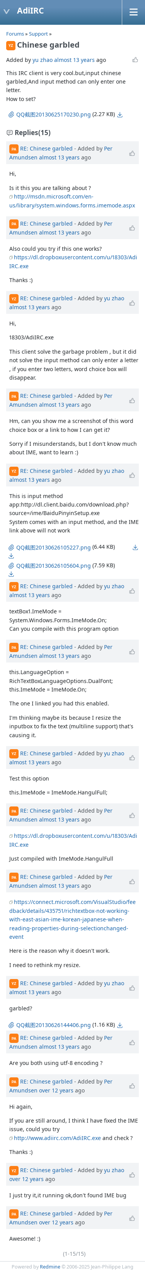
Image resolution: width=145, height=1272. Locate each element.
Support (38, 33)
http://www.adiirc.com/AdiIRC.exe (57, 1138)
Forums (15, 33)
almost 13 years (74, 59)
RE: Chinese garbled (46, 148)
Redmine (50, 1266)
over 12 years (56, 1090)
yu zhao (42, 59)
